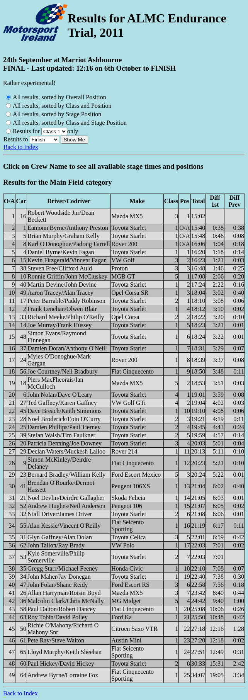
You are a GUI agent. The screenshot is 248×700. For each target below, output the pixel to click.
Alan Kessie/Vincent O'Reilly (63, 525)
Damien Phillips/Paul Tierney (63, 427)
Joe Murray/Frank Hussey (59, 325)
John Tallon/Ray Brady (56, 545)
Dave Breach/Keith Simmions (64, 411)
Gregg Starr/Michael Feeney (62, 568)
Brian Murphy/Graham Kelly (63, 236)
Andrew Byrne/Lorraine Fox (62, 675)
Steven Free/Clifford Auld (59, 268)
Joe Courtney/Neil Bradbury (62, 371)
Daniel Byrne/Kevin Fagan (60, 252)
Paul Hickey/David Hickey (60, 663)
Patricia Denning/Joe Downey (64, 443)
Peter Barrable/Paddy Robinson (66, 300)
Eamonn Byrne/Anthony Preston (67, 227)
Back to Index (20, 147)
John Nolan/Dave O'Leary (59, 394)
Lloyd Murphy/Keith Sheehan (64, 652)
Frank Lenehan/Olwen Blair (62, 309)
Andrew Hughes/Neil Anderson (66, 506)
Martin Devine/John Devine (62, 284)
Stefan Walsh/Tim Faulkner (61, 435)
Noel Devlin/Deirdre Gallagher (65, 497)
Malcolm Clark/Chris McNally (65, 601)
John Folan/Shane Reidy (57, 584)
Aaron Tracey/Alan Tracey (60, 292)
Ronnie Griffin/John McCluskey (67, 276)
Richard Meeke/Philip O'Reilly (65, 317)
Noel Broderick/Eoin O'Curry (64, 419)
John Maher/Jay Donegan (59, 576)
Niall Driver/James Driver (59, 514)
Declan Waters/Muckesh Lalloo (66, 451)
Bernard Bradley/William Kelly (66, 474)
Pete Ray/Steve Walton (55, 640)
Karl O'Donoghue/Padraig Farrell (68, 244)
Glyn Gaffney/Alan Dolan (59, 537)
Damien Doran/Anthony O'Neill (67, 348)
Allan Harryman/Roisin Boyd (63, 593)
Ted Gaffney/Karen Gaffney (62, 402)
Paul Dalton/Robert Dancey (61, 609)
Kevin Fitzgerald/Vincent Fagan (67, 260)
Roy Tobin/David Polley (57, 617)
